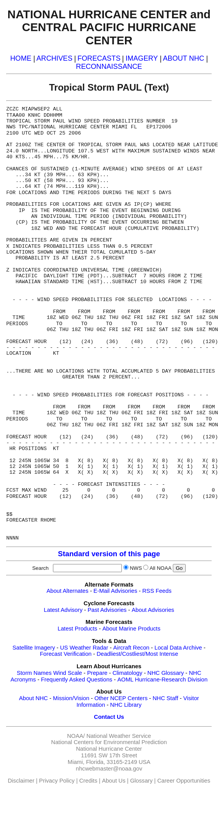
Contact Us (109, 717)
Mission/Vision (71, 698)
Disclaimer (21, 781)
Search (42, 568)
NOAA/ (76, 736)
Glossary (141, 781)
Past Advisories (107, 610)
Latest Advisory (63, 610)
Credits (88, 781)
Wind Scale (67, 673)
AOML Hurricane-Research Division (162, 679)
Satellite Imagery (33, 648)
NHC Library (126, 705)
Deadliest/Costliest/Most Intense (137, 654)
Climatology (127, 673)
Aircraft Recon (131, 648)
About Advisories (153, 610)
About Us (113, 781)
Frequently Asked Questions (76, 679)
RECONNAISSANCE (109, 66)
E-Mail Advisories (115, 591)
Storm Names (34, 673)
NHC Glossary (166, 673)
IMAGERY (141, 58)
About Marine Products (131, 628)
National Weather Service (118, 736)
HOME (20, 58)
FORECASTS (99, 58)
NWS (136, 568)
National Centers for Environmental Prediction (109, 742)
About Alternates (68, 591)
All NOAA (160, 568)
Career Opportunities (183, 781)
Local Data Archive (178, 648)
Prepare (97, 673)
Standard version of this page (109, 554)
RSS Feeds (157, 591)
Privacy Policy (56, 781)
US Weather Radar (84, 648)
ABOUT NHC (183, 58)
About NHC (33, 698)
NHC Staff (165, 698)
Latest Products (77, 628)
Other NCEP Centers (121, 698)
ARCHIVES (54, 58)
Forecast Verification (65, 654)
